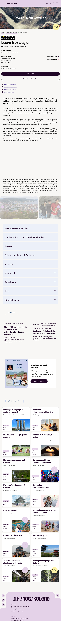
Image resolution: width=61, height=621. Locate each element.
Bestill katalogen (39, 381)
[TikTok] (3, 604)
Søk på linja (30, 73)
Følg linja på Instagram (9, 87)
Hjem (2, 32)
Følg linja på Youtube (8, 89)
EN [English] (50, 3)
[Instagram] (3, 600)
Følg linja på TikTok (8, 92)
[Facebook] (3, 595)
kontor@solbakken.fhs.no (11, 53)
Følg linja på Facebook (9, 84)
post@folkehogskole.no (19, 609)
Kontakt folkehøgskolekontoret (20, 618)
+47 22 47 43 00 (17, 607)
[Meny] (57, 3)
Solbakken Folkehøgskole (11, 32)
